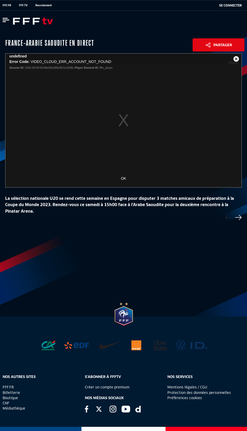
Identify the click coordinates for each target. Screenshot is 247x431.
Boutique (10, 398)
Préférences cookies (184, 398)
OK (123, 178)
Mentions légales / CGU (187, 387)
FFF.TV (23, 5)
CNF (6, 403)
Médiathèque (14, 408)
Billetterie (11, 393)
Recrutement (43, 5)
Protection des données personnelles (199, 393)
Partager (222, 45)
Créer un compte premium (107, 387)
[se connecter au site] (230, 5)
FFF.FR (7, 5)
